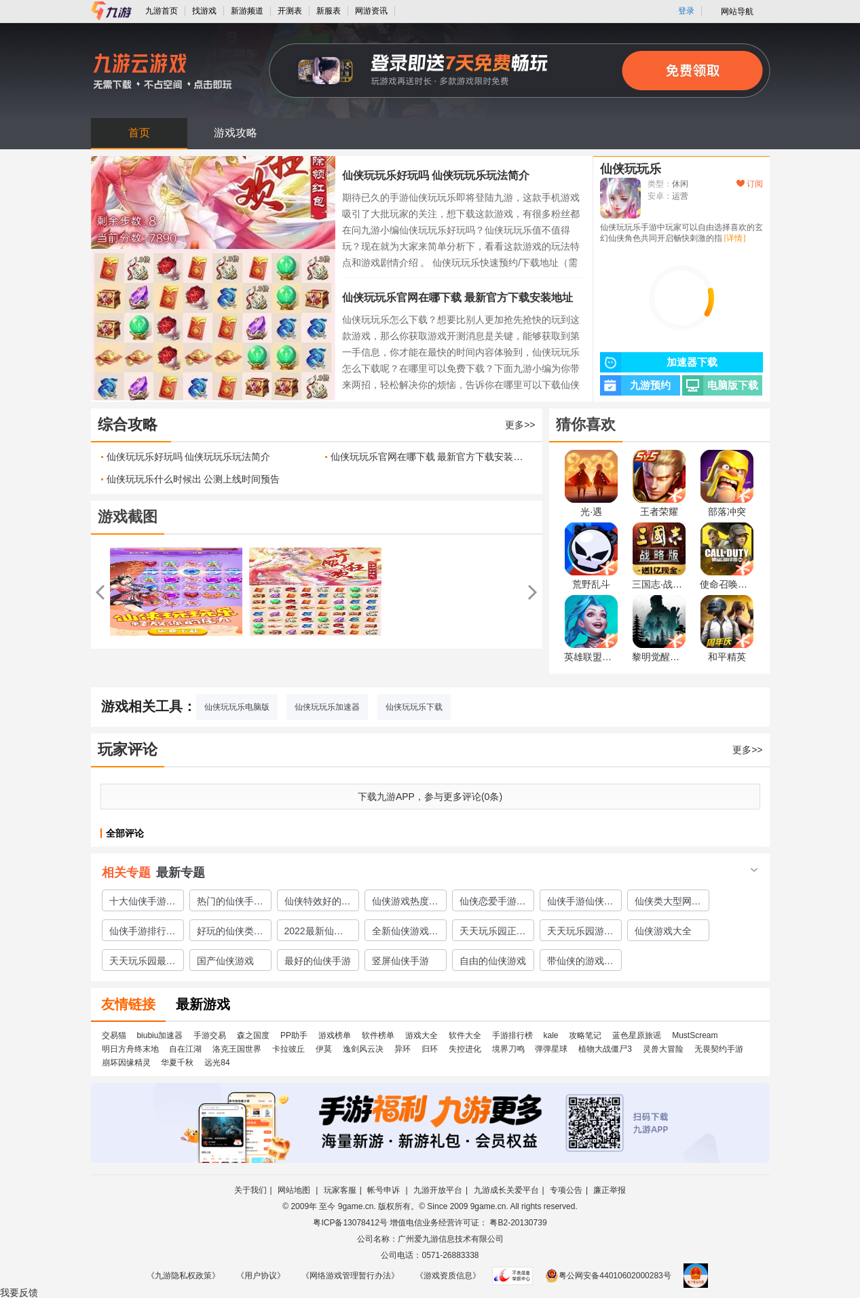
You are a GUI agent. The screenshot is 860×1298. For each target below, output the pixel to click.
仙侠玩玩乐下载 (414, 707)
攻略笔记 (585, 1035)
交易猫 (114, 1035)
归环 (430, 1049)
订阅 (749, 184)
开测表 (290, 11)
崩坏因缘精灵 (126, 1062)
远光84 (216, 1062)
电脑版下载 (720, 385)
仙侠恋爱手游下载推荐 (493, 903)
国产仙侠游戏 (225, 960)
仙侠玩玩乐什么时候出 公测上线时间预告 (193, 479)
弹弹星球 (551, 1049)
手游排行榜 (512, 1035)
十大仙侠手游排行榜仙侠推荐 (142, 903)
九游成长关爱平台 (506, 1190)
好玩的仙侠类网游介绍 (230, 932)
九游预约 (635, 385)
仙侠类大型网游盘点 (668, 903)
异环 (402, 1049)
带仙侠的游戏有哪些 (580, 962)
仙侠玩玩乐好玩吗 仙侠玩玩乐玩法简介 (435, 175)
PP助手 (293, 1035)
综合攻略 (127, 424)
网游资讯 (371, 11)
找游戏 (204, 11)
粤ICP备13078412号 (350, 1222)
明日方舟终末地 (130, 1049)
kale (550, 1035)
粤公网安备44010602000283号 (608, 1275)
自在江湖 (185, 1049)
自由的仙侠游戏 (493, 960)
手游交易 (209, 1035)
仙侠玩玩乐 (630, 169)
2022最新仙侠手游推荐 (313, 932)
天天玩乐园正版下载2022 (493, 932)
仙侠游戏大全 (663, 930)
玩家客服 (340, 1190)
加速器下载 (658, 362)
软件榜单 (378, 1035)
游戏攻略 (235, 132)
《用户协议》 (260, 1275)
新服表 (328, 11)
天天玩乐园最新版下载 (142, 962)
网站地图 (295, 1190)
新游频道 (247, 11)
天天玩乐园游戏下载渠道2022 (580, 932)
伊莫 (324, 1049)
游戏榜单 (334, 1035)
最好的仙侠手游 (317, 960)
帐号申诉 (384, 1190)
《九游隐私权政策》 (183, 1275)
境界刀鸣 (508, 1049)
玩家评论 (127, 749)
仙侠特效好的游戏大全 (317, 903)
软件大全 (465, 1035)
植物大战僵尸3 (605, 1049)
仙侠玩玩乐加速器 (327, 707)
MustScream (694, 1035)
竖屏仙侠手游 (400, 960)
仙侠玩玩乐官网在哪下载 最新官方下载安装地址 (457, 297)
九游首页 (161, 11)
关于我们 (250, 1190)
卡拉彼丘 (288, 1049)
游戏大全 (421, 1035)
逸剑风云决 (363, 1049)
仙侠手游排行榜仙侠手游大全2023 (142, 932)
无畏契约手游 (718, 1049)
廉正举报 (609, 1190)
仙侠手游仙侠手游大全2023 (580, 903)
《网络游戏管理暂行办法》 (350, 1275)
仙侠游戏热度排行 (405, 903)
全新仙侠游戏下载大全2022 (405, 932)
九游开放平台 (437, 1190)
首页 (139, 132)
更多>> (520, 424)
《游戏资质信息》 (448, 1275)
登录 (686, 11)
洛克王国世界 (236, 1049)
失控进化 (465, 1049)
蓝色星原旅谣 (636, 1035)
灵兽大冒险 (663, 1049)
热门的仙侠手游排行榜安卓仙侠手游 (230, 903)
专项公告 (566, 1190)
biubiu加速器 (159, 1035)
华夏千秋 (177, 1062)
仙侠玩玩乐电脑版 (236, 707)
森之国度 (253, 1035)
